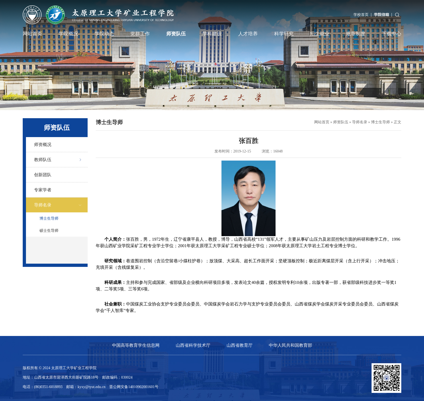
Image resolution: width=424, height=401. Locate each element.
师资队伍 (176, 33)
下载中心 (391, 33)
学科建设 (212, 33)
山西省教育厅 (240, 345)
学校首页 (361, 15)
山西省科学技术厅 (193, 345)
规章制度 (355, 33)
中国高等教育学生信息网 (136, 345)
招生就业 (319, 33)
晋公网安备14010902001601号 (133, 387)
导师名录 (359, 122)
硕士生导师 (48, 231)
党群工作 (140, 33)
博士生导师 (48, 218)
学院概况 (68, 33)
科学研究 (284, 33)
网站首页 (32, 33)
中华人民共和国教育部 (290, 345)
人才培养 (248, 33)
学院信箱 (381, 15)
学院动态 (104, 33)
